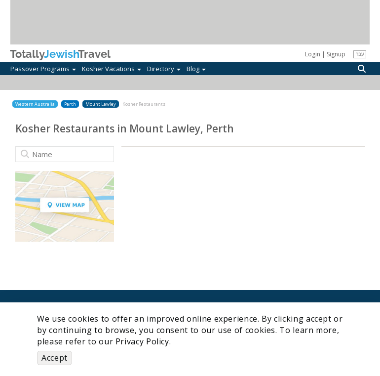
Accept (54, 357)
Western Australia (35, 104)
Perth (70, 104)
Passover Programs (43, 68)
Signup (336, 54)
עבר (360, 53)
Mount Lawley (100, 104)
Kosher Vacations (111, 68)
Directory (164, 68)
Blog (196, 68)
